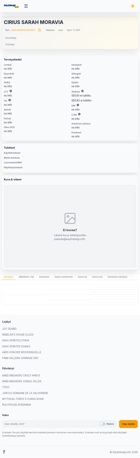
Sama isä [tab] (82, 277)
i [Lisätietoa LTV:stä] (10, 91)
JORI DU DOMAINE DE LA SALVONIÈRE (25, 393)
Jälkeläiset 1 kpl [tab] (26, 277)
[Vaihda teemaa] (132, 6)
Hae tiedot (128, 424)
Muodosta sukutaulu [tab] (117, 277)
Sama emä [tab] (97, 277)
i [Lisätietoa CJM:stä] (79, 114)
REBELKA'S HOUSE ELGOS (18, 334)
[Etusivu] (12, 6)
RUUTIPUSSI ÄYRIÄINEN (16, 404)
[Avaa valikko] (26, 6)
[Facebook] (4, 452)
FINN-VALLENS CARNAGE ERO (20, 358)
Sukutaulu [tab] (8, 277)
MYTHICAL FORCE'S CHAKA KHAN (23, 399)
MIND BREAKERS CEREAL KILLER (21, 381)
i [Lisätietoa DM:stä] (77, 105)
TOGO (5, 387)
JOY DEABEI (9, 328)
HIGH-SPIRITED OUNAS (16, 346)
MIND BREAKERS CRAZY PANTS (21, 375)
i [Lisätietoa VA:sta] (9, 100)
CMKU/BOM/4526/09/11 (23, 30)
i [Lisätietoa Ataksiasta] (82, 91)
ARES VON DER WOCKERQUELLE (21, 352)
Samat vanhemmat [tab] (63, 277)
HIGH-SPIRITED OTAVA (15, 340)
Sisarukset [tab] (44, 277)
